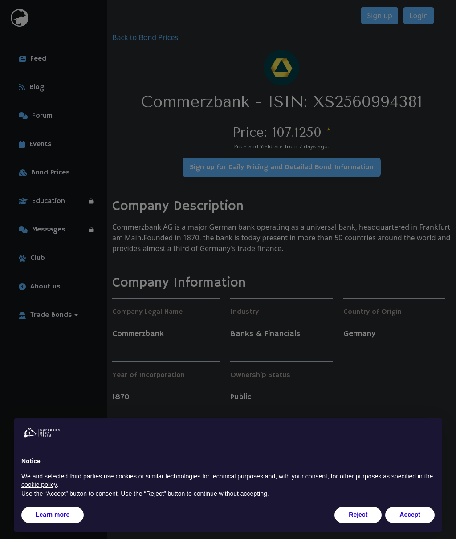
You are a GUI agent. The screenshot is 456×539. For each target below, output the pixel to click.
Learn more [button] (52, 514)
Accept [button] (409, 514)
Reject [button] (358, 514)
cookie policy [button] (39, 484)
